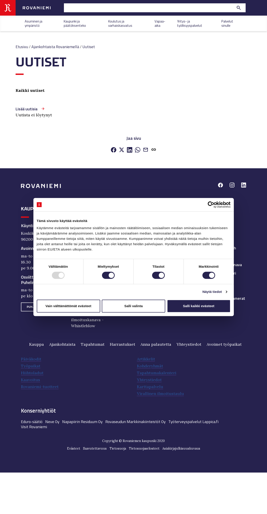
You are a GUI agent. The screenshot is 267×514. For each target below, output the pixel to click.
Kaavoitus (30, 379)
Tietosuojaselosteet (144, 448)
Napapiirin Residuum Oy (82, 422)
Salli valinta (133, 306)
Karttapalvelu (150, 386)
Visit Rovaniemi (34, 427)
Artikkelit (146, 359)
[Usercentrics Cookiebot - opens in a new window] (211, 204)
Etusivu (22, 47)
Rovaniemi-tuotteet (40, 386)
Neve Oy (52, 422)
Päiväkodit (31, 359)
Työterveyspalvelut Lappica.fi (193, 422)
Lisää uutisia (26, 109)
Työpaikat (30, 365)
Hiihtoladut (32, 372)
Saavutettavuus (95, 448)
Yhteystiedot (149, 379)
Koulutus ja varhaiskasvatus (120, 23)
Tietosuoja (118, 448)
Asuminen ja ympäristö (33, 23)
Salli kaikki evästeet (198, 306)
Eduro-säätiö (32, 422)
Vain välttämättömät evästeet (68, 306)
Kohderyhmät (150, 365)
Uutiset (88, 47)
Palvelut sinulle (227, 23)
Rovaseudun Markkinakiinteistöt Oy (135, 422)
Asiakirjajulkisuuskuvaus (181, 448)
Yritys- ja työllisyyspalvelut (189, 23)
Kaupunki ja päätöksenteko (75, 23)
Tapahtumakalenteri (156, 372)
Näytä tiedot (212, 292)
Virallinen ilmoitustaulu (160, 393)
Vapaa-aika (160, 23)
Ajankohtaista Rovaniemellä (55, 47)
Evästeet (73, 448)
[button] (153, 150)
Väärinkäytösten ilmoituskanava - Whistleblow (87, 319)
